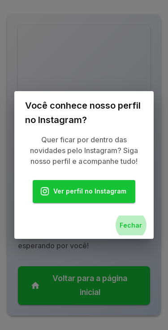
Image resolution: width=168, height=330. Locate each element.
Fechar (131, 226)
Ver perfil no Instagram (84, 191)
